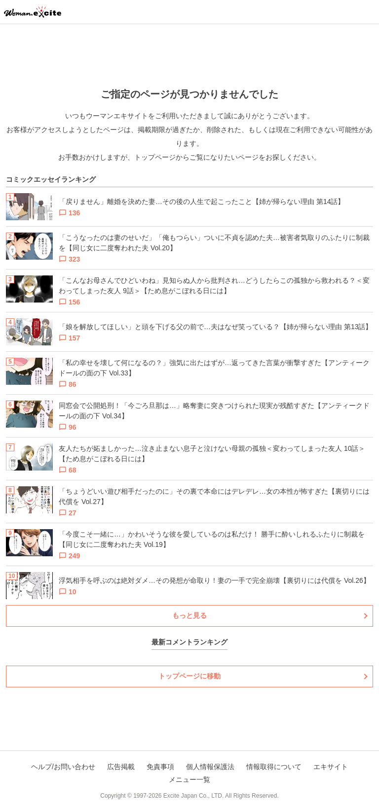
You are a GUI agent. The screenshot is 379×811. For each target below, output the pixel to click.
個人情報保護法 (210, 767)
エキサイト (330, 767)
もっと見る (189, 615)
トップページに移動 (189, 676)
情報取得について (274, 767)
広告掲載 (121, 767)
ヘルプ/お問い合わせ (63, 767)
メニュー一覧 (189, 779)
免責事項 (160, 767)
